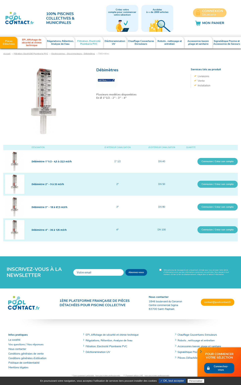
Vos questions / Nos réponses (26, 344)
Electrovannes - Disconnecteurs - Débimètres (73, 53)
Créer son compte (209, 14)
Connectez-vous (221, 368)
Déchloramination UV (99, 352)
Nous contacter (17, 349)
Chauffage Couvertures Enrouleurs (197, 335)
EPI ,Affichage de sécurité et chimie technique (112, 335)
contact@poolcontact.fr (217, 302)
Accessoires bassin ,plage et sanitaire (199, 346)
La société (14, 340)
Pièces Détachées (188, 358)
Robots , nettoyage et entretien (196, 340)
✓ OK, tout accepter (172, 380)
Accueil (6, 53)
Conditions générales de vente (26, 354)
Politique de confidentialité (23, 363)
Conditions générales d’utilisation (27, 358)
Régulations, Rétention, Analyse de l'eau (109, 340)
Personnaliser (196, 381)
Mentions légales (18, 367)
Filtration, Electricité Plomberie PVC (31, 53)
